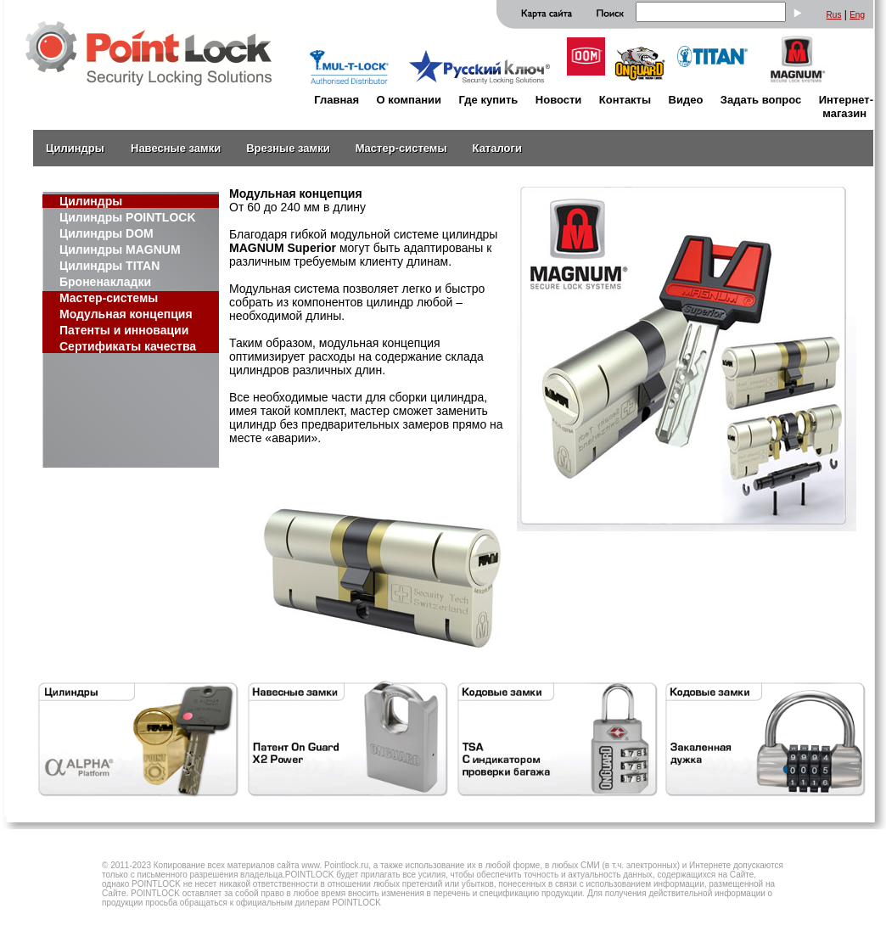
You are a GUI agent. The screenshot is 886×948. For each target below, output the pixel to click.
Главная (336, 99)
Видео (686, 99)
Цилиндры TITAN (109, 265)
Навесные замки (176, 148)
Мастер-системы (401, 148)
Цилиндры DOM (106, 233)
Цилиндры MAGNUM (120, 249)
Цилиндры (75, 148)
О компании (409, 99)
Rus (834, 15)
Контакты (625, 99)
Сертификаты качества (127, 346)
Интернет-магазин (846, 106)
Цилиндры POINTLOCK (127, 217)
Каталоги (497, 148)
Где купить (488, 99)
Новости (559, 99)
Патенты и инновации (123, 330)
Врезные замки (287, 148)
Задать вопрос (761, 99)
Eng (857, 15)
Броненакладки (105, 282)
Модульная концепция (126, 314)
